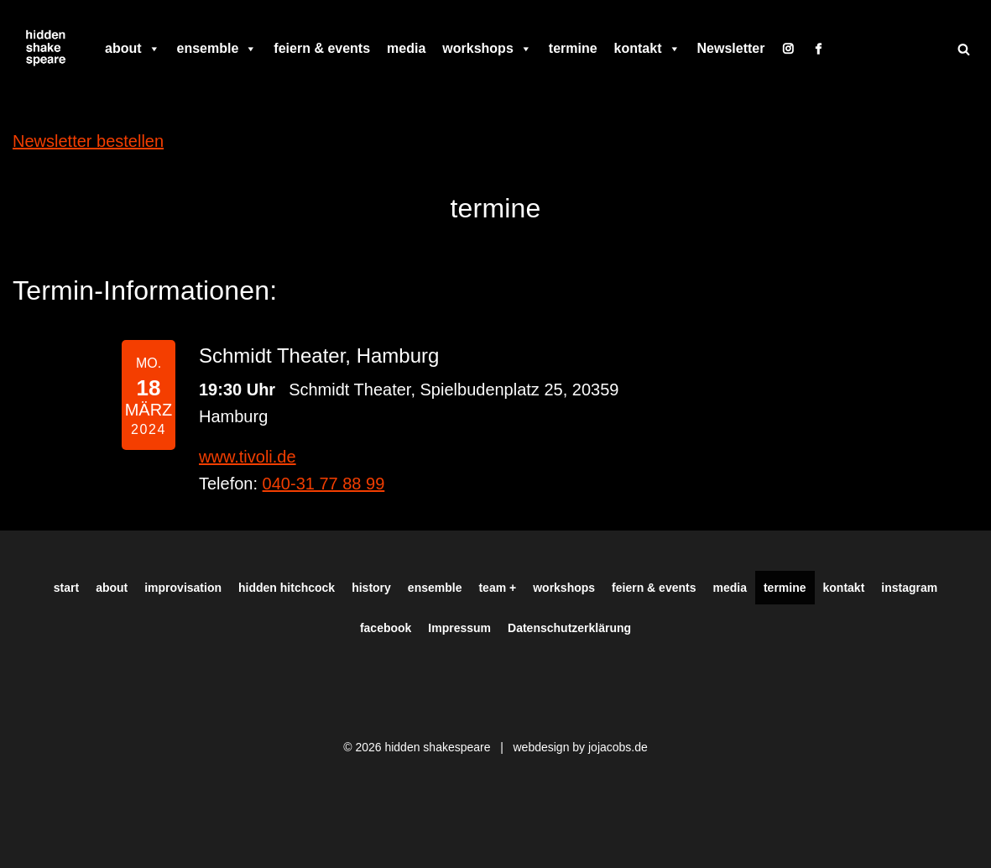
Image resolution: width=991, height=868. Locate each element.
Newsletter (731, 48)
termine (573, 48)
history (371, 587)
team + (497, 587)
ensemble (217, 49)
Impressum (459, 628)
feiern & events (322, 48)
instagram (909, 587)
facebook (385, 628)
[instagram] (788, 49)
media (406, 48)
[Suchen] (963, 49)
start (66, 587)
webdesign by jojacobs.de (580, 747)
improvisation (183, 587)
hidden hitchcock (286, 587)
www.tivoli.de (247, 456)
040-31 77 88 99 (324, 483)
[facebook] (818, 49)
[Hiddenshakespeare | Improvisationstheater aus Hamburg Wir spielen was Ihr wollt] (46, 49)
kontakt (647, 49)
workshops (486, 49)
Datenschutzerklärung (569, 628)
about (132, 49)
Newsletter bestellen (88, 141)
